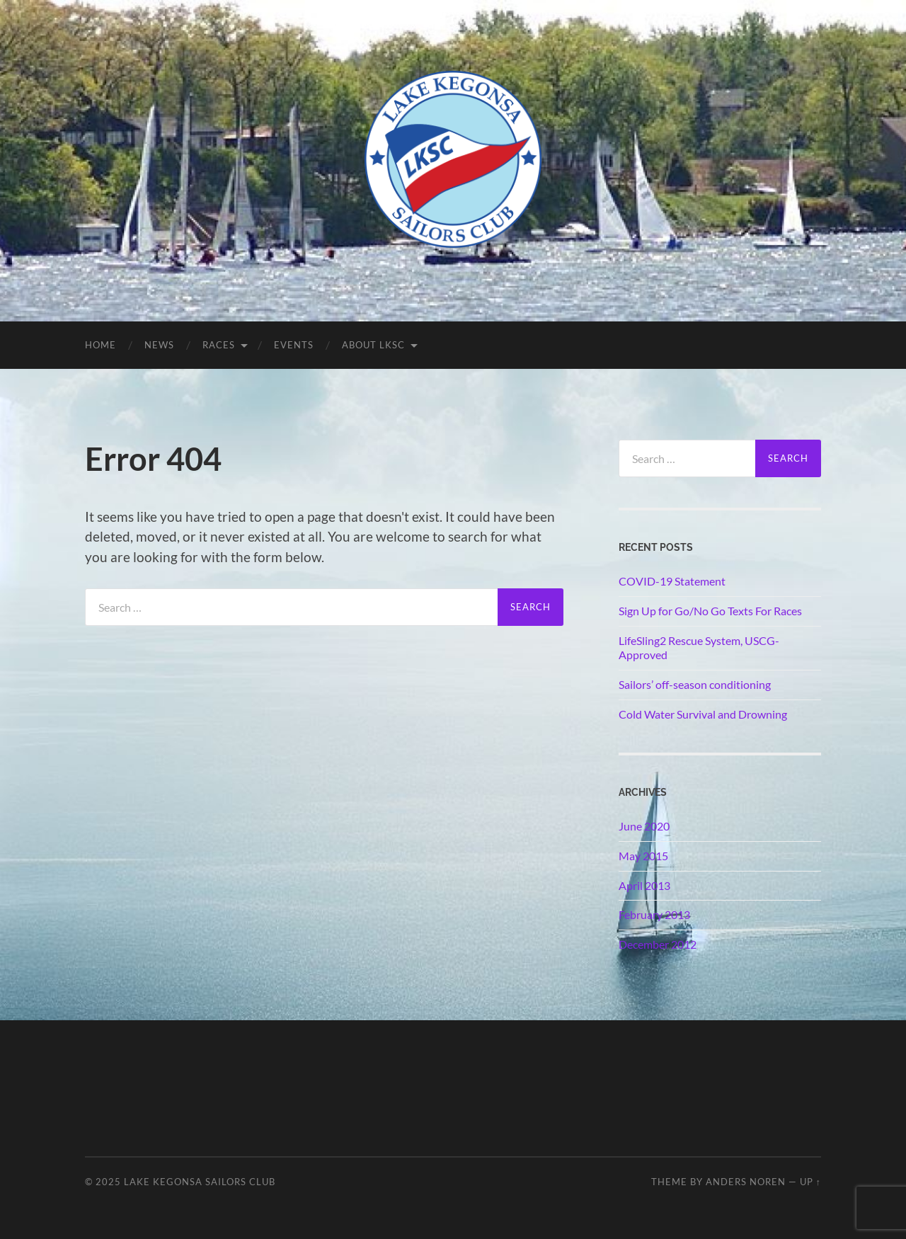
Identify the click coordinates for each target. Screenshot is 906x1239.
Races (218, 344)
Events (294, 344)
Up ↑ (810, 1181)
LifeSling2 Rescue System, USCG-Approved (699, 648)
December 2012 (657, 944)
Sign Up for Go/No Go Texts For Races (710, 610)
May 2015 (643, 855)
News (159, 344)
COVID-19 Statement (672, 581)
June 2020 (644, 826)
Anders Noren (746, 1181)
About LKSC (373, 344)
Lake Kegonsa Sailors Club (199, 1181)
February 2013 (654, 914)
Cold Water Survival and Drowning (703, 714)
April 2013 (644, 885)
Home (100, 344)
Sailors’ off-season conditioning (695, 684)
